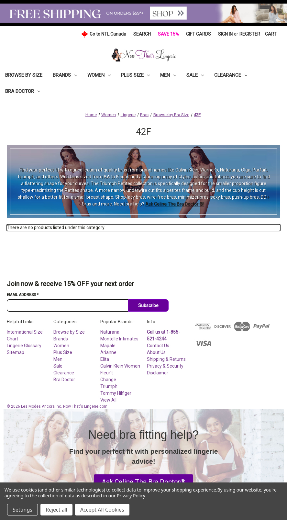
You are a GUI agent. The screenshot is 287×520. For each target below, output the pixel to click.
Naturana (109, 332)
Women (99, 75)
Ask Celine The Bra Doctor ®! (174, 203)
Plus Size (135, 75)
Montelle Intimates (119, 338)
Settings (22, 509)
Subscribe (148, 305)
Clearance (230, 75)
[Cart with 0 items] (270, 34)
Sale (195, 75)
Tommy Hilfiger (115, 393)
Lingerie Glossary (24, 345)
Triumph (108, 386)
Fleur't (106, 372)
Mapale (108, 345)
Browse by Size (23, 75)
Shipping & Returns (166, 359)
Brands (65, 75)
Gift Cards (198, 34)
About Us (156, 352)
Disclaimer (157, 372)
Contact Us (158, 345)
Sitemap (15, 352)
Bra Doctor (22, 91)
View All (108, 400)
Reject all (56, 509)
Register (249, 34)
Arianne (108, 352)
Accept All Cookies (102, 509)
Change (108, 379)
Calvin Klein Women (120, 366)
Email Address (23, 295)
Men (168, 75)
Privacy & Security (165, 366)
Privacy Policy (131, 495)
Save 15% (168, 34)
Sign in (225, 34)
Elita (104, 359)
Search (142, 34)
